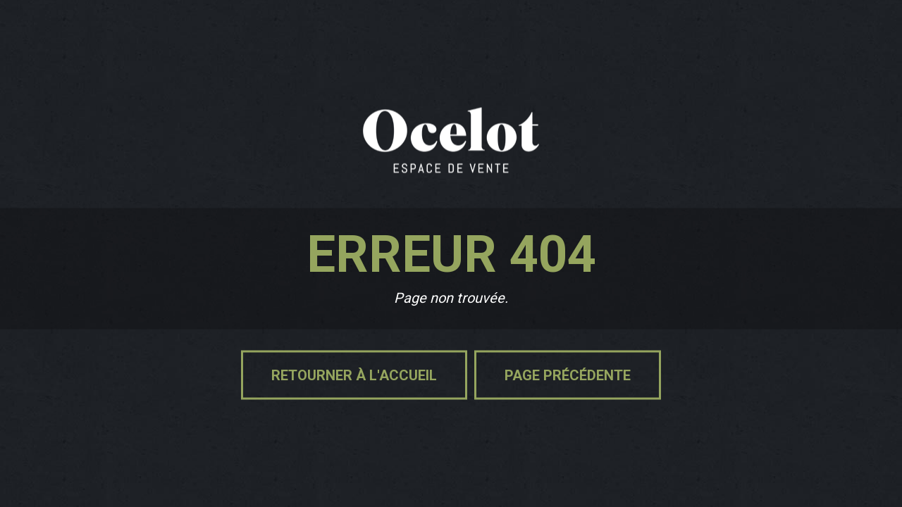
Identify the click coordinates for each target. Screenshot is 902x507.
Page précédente (568, 375)
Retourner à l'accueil (354, 375)
